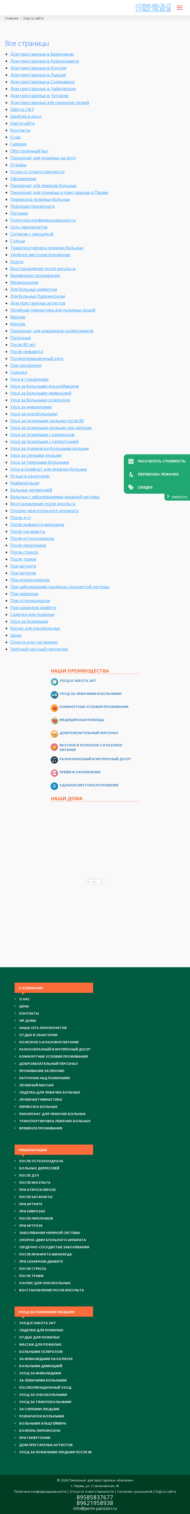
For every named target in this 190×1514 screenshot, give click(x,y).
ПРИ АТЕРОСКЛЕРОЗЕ (37, 1189)
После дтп (20, 517)
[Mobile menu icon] (179, 7)
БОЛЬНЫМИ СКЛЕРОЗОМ (41, 1351)
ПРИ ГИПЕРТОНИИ (34, 1437)
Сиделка (18, 372)
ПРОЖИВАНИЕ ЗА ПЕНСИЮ (41, 1070)
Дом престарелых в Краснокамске (44, 61)
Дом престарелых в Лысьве (38, 75)
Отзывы (18, 165)
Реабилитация (24, 483)
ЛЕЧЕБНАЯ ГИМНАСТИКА (40, 1099)
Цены (15, 635)
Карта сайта (22, 123)
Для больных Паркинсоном (37, 296)
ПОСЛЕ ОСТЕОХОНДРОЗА (41, 1161)
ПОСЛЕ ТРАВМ (31, 1275)
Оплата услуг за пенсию (34, 642)
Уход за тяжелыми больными (39, 462)
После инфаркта (26, 351)
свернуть (179, 497)
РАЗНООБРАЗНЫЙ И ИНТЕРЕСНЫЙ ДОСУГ (55, 1049)
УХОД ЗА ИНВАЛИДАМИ (40, 1373)
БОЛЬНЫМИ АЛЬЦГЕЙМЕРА (42, 1423)
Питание (19, 213)
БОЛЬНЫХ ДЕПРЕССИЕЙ (39, 1168)
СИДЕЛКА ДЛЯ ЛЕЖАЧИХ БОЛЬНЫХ (49, 1092)
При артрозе (23, 573)
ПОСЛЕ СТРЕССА (32, 1268)
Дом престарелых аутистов (37, 303)
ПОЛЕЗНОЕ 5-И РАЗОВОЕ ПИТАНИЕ (49, 1042)
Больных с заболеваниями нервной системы (55, 497)
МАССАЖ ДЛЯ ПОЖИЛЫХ (40, 1344)
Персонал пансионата (32, 206)
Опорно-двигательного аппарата (44, 510)
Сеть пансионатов (29, 227)
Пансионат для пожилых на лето (43, 158)
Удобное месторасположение (40, 255)
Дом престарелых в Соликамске (42, 82)
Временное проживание (35, 275)
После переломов (28, 545)
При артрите (23, 566)
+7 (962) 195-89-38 (153, 10)
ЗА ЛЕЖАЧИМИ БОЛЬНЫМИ (43, 1380)
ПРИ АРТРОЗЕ (30, 1225)
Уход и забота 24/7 (78, 680)
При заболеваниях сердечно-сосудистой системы (59, 587)
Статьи (17, 241)
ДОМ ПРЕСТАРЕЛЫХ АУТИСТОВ (46, 1445)
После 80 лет (23, 344)
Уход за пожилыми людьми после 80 (47, 421)
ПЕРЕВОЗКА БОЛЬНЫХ (38, 1106)
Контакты (20, 130)
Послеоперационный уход (36, 358)
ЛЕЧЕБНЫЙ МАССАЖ (36, 1085)
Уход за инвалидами (31, 407)
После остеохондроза (32, 538)
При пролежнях (25, 365)
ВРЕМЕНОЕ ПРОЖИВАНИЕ (40, 1128)
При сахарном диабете (33, 607)
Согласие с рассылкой (31, 234)
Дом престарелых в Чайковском (43, 88)
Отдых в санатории (29, 476)
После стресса (24, 552)
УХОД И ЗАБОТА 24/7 (37, 1323)
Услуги (16, 261)
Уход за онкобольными (33, 414)
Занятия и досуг (26, 116)
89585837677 (95, 1497)
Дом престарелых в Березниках (42, 54)
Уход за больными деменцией (40, 393)
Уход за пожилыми (29, 621)
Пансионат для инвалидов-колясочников (52, 331)
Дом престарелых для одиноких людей (49, 102)
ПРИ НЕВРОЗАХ (32, 1211)
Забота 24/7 (22, 109)
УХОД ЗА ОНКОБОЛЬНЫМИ (43, 1394)
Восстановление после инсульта (42, 268)
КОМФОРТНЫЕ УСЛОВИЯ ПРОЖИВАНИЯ (53, 1056)
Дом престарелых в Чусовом (39, 95)
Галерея (18, 144)
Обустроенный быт (29, 151)
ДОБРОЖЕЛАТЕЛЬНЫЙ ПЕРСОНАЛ (48, 1063)
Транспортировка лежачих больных (46, 248)
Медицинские (24, 282)
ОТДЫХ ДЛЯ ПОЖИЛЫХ (39, 1337)
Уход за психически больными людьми (49, 448)
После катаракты (27, 531)
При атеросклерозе (30, 580)
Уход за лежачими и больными (90, 693)
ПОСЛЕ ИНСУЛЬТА (34, 1182)
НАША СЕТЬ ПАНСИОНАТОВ (43, 1027)
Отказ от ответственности (37, 171)
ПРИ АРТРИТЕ (30, 1204)
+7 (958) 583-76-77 (153, 5)
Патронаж (20, 338)
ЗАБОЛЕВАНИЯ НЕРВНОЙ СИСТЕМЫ (49, 1232)
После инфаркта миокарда (37, 524)
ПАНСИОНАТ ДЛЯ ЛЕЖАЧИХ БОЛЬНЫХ (52, 1113)
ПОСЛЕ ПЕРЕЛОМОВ (36, 1218)
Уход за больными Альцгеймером (44, 386)
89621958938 (95, 1503)
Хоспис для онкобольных (35, 628)
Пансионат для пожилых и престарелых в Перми (59, 192)
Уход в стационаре (29, 379)
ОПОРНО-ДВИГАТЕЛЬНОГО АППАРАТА (52, 1240)
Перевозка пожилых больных (40, 199)
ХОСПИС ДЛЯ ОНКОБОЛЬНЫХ (45, 1283)
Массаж (17, 317)
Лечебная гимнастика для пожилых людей (52, 310)
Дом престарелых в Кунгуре (38, 68)
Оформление (23, 178)
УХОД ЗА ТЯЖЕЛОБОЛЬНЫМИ (45, 1401)
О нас (15, 137)
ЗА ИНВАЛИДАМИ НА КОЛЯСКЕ (46, 1358)
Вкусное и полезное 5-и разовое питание (91, 747)
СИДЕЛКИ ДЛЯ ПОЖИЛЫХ (41, 1330)
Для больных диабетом (33, 289)
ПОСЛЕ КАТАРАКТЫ (35, 1196)
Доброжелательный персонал (89, 732)
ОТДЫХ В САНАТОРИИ (38, 1035)
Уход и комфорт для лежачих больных (48, 469)
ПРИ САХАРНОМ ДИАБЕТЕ (41, 1261)
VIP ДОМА (27, 1020)
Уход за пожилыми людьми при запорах (51, 427)
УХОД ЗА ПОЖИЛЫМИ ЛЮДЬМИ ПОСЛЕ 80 (55, 1452)
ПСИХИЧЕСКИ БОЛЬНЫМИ (41, 1416)
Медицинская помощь (82, 719)
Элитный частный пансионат (39, 649)
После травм (23, 559)
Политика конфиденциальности (43, 220)
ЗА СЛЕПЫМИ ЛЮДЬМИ (39, 1409)
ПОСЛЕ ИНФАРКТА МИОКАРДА (45, 1254)
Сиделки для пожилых (32, 614)
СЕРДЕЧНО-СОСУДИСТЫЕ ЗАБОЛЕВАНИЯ (54, 1247)
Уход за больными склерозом (40, 400)
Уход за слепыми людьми (36, 455)
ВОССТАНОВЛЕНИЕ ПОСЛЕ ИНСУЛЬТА (51, 1290)
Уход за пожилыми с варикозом (42, 434)
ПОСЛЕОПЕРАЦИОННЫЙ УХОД (45, 1387)
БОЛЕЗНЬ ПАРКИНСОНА (39, 1430)
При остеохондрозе (30, 600)
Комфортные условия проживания (94, 706)
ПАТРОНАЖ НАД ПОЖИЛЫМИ (44, 1078)
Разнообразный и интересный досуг (95, 759)
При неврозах (24, 593)
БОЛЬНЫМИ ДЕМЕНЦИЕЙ (40, 1366)
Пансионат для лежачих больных (43, 185)
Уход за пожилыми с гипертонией (44, 441)
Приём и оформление (80, 772)
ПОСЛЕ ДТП (29, 1175)
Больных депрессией (31, 490)
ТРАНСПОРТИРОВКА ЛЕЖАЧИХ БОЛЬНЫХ (55, 1121)
